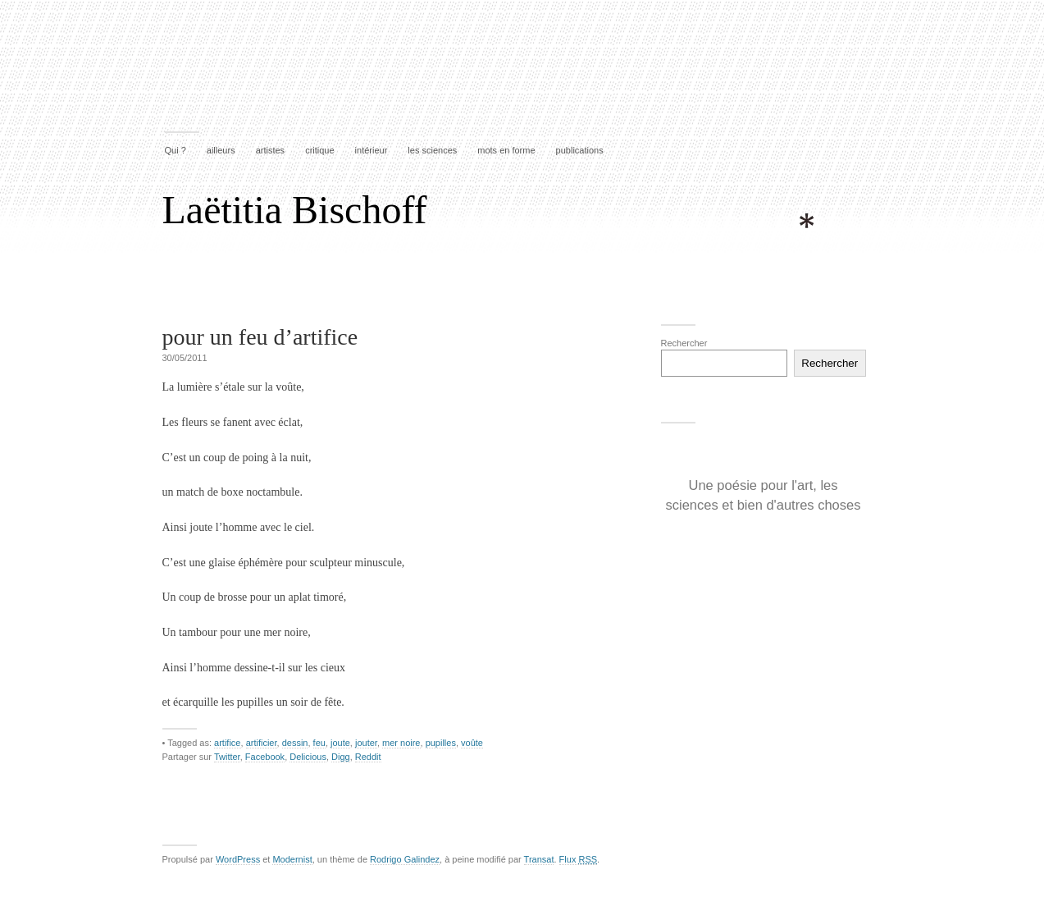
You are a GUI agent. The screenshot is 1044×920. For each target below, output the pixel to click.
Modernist (292, 859)
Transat (539, 859)
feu (319, 743)
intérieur (371, 150)
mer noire (401, 743)
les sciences (432, 150)
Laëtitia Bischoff (294, 209)
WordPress (238, 859)
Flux (578, 859)
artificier (261, 743)
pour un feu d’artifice (260, 337)
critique (319, 150)
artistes (270, 150)
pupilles (441, 743)
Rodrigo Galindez (405, 859)
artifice (227, 743)
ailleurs (221, 150)
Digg (340, 757)
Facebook (265, 757)
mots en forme (506, 150)
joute (340, 743)
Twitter (227, 757)
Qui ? (175, 150)
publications (580, 150)
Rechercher (684, 343)
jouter (366, 743)
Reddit (368, 757)
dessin (295, 743)
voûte (472, 743)
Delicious (307, 757)
